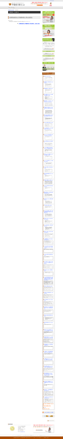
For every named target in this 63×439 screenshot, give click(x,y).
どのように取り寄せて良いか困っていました (48, 186)
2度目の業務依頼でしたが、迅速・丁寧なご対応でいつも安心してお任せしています (48, 374)
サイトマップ (52, 0)
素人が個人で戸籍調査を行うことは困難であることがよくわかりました (48, 382)
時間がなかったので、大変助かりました (48, 270)
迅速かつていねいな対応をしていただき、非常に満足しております (48, 330)
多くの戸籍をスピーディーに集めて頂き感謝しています (48, 95)
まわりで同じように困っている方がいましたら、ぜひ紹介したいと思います (48, 262)
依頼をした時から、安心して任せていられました (48, 232)
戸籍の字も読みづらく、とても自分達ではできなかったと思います (48, 337)
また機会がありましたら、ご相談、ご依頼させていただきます (48, 359)
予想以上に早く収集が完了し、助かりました (48, 293)
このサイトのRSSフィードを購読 (48, 412)
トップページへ (12, 8)
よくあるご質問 (24, 435)
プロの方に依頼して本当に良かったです (48, 167)
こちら (45, 407)
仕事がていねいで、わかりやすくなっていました (48, 219)
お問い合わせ (28, 435)
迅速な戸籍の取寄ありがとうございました (48, 174)
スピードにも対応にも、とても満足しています (48, 161)
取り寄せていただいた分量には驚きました (48, 199)
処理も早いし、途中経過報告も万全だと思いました (48, 390)
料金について (20, 435)
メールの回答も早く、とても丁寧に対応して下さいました (48, 128)
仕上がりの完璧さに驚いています (48, 122)
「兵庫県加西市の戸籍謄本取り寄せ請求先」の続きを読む (29, 23)
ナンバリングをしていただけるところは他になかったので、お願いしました (48, 247)
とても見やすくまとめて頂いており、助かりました (48, 397)
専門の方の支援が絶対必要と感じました (48, 315)
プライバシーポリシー (36, 435)
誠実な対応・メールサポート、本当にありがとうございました (48, 101)
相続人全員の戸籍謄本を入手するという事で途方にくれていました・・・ (48, 116)
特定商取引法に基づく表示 (42, 435)
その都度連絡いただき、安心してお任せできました (48, 239)
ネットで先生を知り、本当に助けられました (48, 225)
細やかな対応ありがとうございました (48, 323)
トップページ (13, 435)
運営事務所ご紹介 (32, 435)
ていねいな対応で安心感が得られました (48, 255)
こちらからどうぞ (22, 431)
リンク (46, 435)
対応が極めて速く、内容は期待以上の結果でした (48, 344)
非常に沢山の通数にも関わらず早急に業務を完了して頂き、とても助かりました (48, 212)
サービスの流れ (17, 435)
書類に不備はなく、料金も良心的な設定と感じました (48, 192)
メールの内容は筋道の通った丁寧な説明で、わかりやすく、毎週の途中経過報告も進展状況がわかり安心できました (48, 278)
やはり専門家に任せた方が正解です (48, 141)
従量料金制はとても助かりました (48, 88)
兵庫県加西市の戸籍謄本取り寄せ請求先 (20, 17)
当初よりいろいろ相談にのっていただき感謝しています (48, 154)
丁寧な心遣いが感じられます (48, 205)
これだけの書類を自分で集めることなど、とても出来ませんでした (48, 148)
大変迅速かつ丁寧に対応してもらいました (48, 82)
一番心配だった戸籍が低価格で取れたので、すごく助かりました (48, 352)
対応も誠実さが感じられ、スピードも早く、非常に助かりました (48, 366)
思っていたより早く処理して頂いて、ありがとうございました (48, 135)
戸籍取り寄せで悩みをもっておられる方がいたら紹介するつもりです (48, 108)
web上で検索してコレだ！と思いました (48, 300)
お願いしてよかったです (47, 76)
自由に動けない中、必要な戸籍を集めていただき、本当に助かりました (48, 308)
